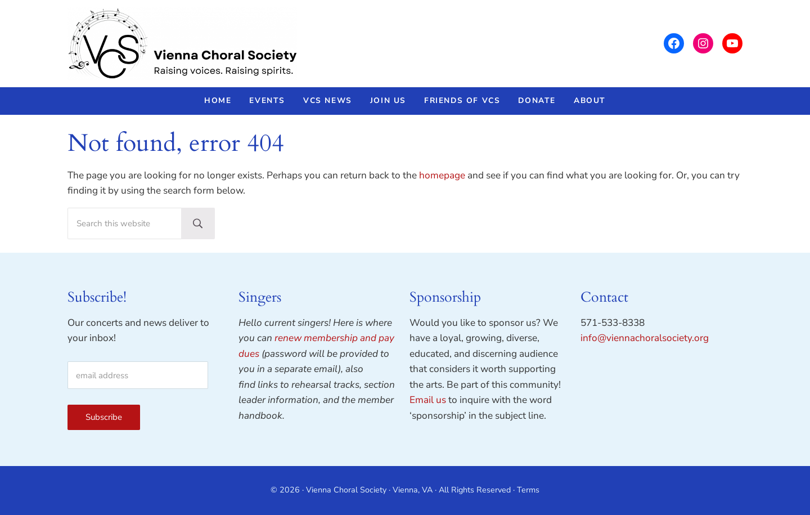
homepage (442, 175)
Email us (428, 399)
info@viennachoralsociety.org (644, 338)
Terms (528, 490)
